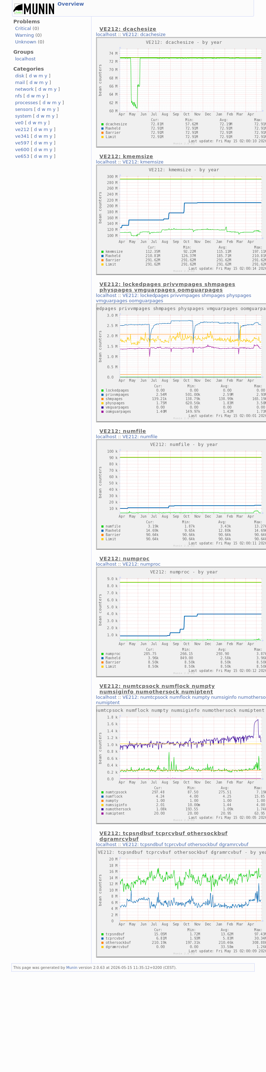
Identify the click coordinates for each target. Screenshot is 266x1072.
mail (20, 82)
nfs (18, 96)
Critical (23, 28)
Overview (71, 4)
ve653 (22, 156)
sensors (24, 109)
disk (19, 75)
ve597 (22, 142)
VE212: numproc (142, 564)
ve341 (22, 136)
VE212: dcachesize (144, 34)
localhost (25, 58)
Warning (24, 35)
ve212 (22, 129)
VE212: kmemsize (143, 162)
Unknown (25, 41)
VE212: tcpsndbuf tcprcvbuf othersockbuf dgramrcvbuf (185, 844)
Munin (72, 967)
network (24, 89)
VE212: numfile (140, 436)
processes (26, 102)
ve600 (22, 149)
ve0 (19, 122)
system (23, 116)
